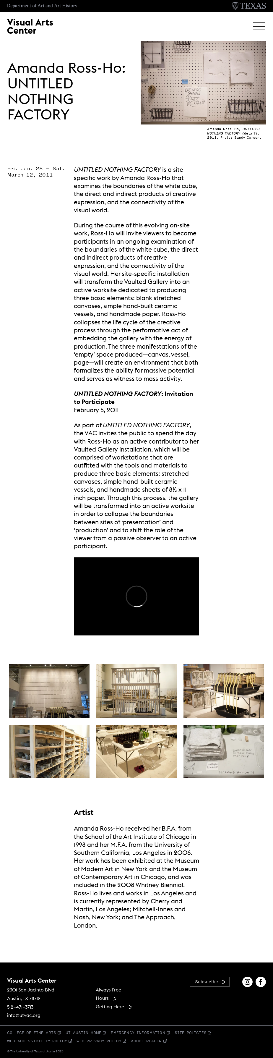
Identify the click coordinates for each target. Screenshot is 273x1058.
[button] (259, 26)
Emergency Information (138, 1033)
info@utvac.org (23, 1015)
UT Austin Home (83, 1033)
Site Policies (191, 1033)
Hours (102, 998)
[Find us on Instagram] (247, 981)
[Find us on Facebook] (261, 981)
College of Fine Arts (31, 1033)
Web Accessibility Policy (37, 1041)
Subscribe (206, 981)
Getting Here (110, 1007)
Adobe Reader (146, 1041)
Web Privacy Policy (99, 1041)
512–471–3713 (20, 1007)
